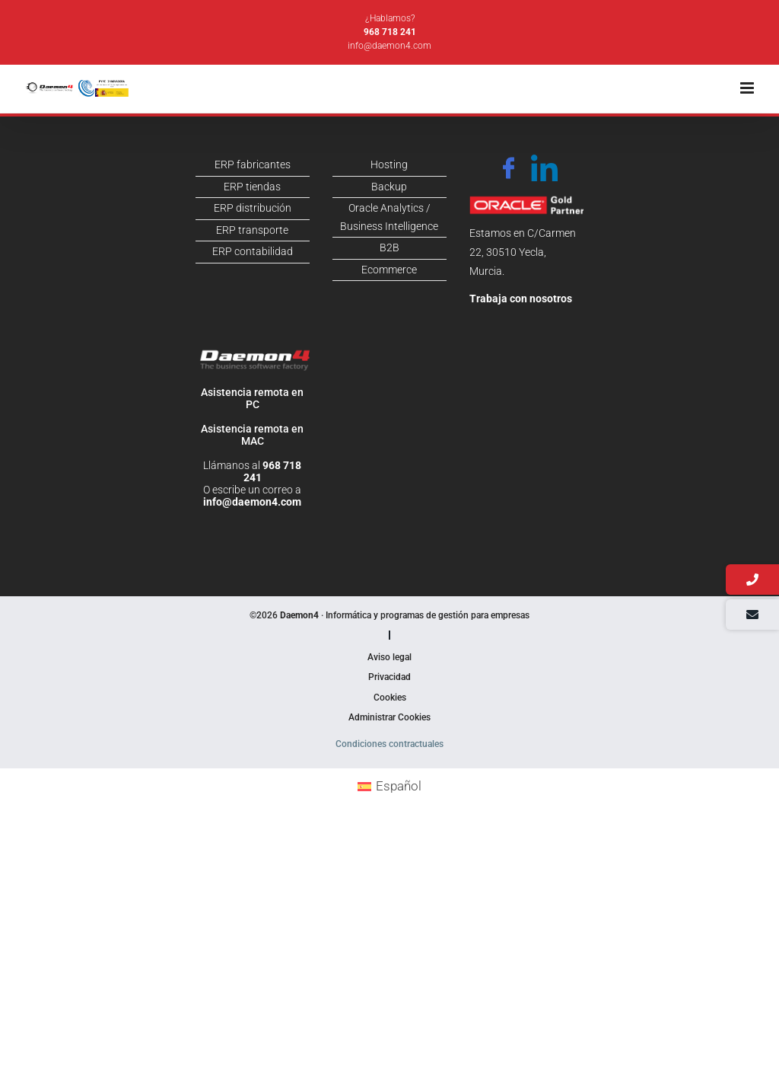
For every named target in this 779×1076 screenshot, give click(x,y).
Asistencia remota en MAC (252, 435)
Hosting (389, 164)
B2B (389, 247)
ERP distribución (252, 208)
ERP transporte (252, 230)
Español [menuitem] (398, 785)
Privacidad (389, 677)
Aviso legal (389, 657)
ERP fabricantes (253, 164)
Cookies (390, 697)
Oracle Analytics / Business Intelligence (389, 217)
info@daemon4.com (389, 45)
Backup (389, 186)
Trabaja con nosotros (520, 298)
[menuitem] (390, 786)
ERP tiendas (252, 186)
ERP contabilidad (252, 251)
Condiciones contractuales (389, 744)
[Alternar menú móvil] (748, 88)
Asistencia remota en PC (252, 398)
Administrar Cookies (389, 717)
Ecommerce (389, 269)
